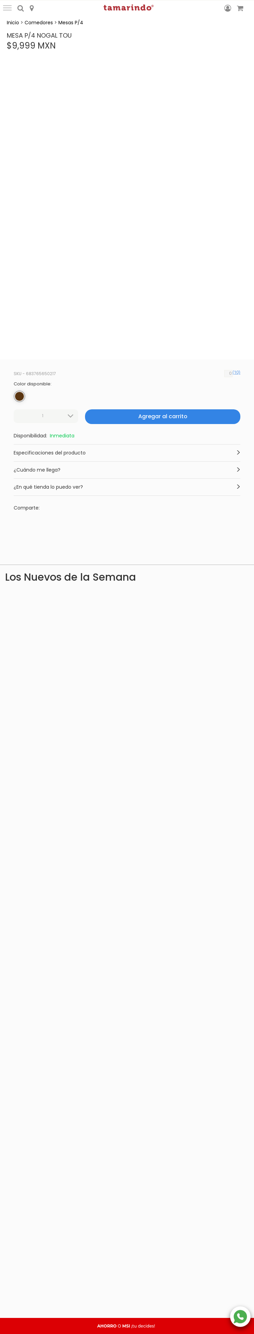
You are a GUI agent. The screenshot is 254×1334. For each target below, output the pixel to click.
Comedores (39, 22)
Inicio (13, 22)
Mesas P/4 (70, 22)
